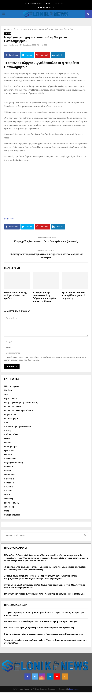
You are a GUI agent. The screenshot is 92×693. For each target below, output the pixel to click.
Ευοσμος (8, 454)
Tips (6, 394)
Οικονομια (9, 479)
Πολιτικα (8, 487)
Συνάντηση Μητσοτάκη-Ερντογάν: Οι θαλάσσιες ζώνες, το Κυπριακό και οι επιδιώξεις (44, 594)
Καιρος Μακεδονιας (13, 463)
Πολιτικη (8, 491)
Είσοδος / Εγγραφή (54, 3)
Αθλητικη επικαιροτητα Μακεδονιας (21, 402)
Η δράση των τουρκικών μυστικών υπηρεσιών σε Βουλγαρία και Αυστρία (46, 256)
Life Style (8, 33)
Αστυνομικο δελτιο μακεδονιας (18, 410)
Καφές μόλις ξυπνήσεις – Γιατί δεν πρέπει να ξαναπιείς (46, 242)
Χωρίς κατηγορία (12, 515)
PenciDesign (74, 689)
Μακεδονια (9, 475)
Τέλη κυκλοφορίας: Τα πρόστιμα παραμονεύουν (26, 612)
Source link (9, 219)
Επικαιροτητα (10, 447)
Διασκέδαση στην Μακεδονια (17, 426)
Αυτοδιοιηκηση (11, 418)
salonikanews (13, 45)
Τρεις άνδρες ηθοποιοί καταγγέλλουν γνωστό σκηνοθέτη (73, 295)
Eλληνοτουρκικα (11, 386)
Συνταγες (8, 499)
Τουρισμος (9, 507)
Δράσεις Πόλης (11, 434)
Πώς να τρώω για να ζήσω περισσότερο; (23, 634)
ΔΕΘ (6, 422)
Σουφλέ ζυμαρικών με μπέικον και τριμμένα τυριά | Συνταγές (49, 621)
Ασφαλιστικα (10, 414)
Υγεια (6, 511)
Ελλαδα (7, 443)
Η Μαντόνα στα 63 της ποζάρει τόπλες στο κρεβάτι (15, 295)
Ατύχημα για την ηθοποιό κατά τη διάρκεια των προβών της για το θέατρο (44, 297)
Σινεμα (7, 495)
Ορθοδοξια (9, 483)
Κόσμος (7, 471)
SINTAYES (8, 628)
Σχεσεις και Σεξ (11, 503)
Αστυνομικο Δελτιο (13, 406)
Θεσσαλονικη (10, 459)
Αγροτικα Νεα (10, 398)
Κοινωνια (8, 467)
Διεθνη (7, 430)
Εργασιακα (9, 450)
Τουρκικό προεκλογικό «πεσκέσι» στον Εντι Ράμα (27, 640)
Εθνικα (7, 439)
